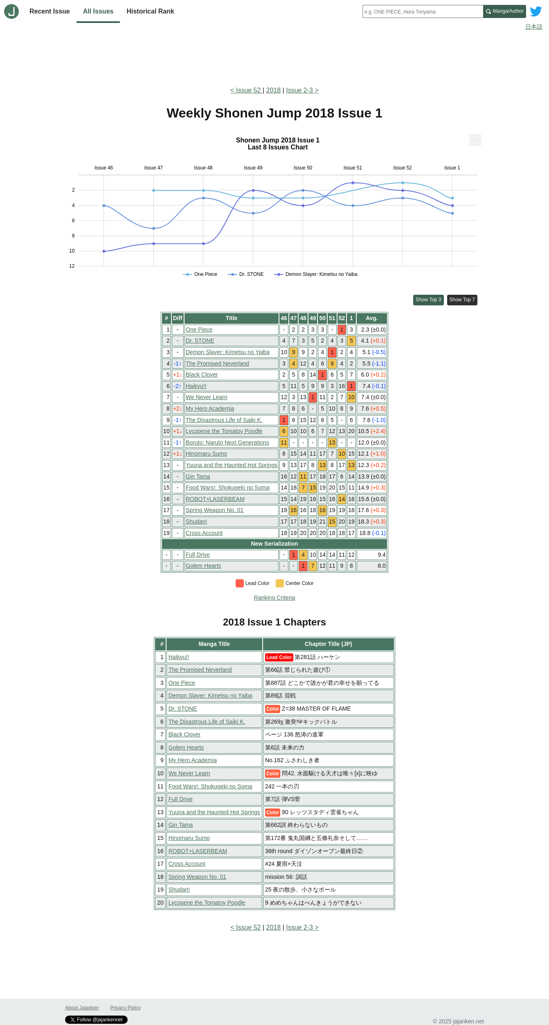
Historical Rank (150, 11)
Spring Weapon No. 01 (214, 510)
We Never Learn (206, 397)
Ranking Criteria (274, 597)
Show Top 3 (428, 300)
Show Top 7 (462, 300)
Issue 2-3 (299, 90)
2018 (273, 90)
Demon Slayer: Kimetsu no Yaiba (228, 352)
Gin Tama (198, 476)
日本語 (533, 26)
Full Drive (198, 554)
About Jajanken (82, 1008)
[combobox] (422, 11)
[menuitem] (475, 140)
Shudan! (196, 521)
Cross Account (204, 533)
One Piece (199, 329)
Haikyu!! (196, 386)
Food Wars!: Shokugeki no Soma (228, 487)
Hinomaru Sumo (206, 453)
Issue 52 (249, 90)
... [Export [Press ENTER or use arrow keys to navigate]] (475, 138)
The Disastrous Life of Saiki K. (224, 420)
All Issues (98, 11)
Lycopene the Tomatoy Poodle (224, 431)
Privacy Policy (125, 1008)
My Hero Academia (210, 408)
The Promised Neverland (217, 363)
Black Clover (202, 374)
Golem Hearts (203, 565)
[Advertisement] (274, 56)
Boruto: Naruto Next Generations (227, 442)
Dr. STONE (200, 340)
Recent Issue (49, 11)
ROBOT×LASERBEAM (215, 499)
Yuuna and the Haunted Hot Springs (231, 465)
